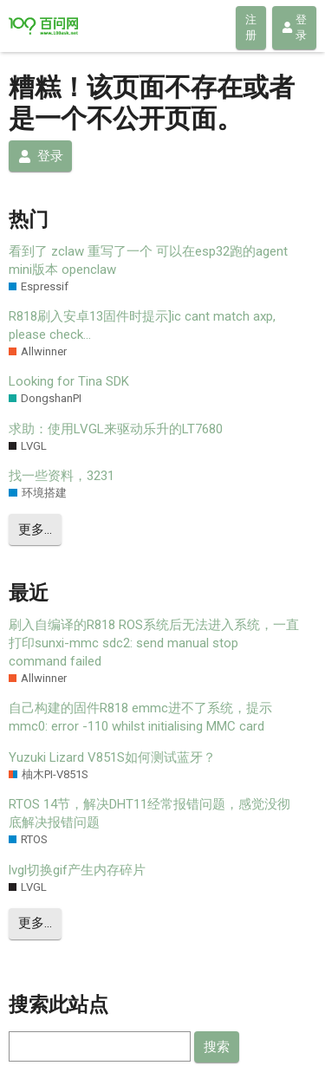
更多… (35, 529)
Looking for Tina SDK (69, 381)
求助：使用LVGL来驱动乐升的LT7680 (116, 429)
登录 (294, 27)
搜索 (217, 1047)
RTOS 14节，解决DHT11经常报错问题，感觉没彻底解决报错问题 (149, 813)
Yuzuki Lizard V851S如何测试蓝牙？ (112, 757)
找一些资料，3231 (61, 476)
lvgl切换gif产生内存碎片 (77, 870)
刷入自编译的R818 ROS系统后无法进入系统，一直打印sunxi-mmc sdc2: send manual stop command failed (154, 643)
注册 (251, 27)
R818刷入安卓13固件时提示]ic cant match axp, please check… (142, 325)
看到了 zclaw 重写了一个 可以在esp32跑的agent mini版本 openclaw (148, 260)
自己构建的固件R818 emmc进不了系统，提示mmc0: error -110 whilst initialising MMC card (140, 717)
